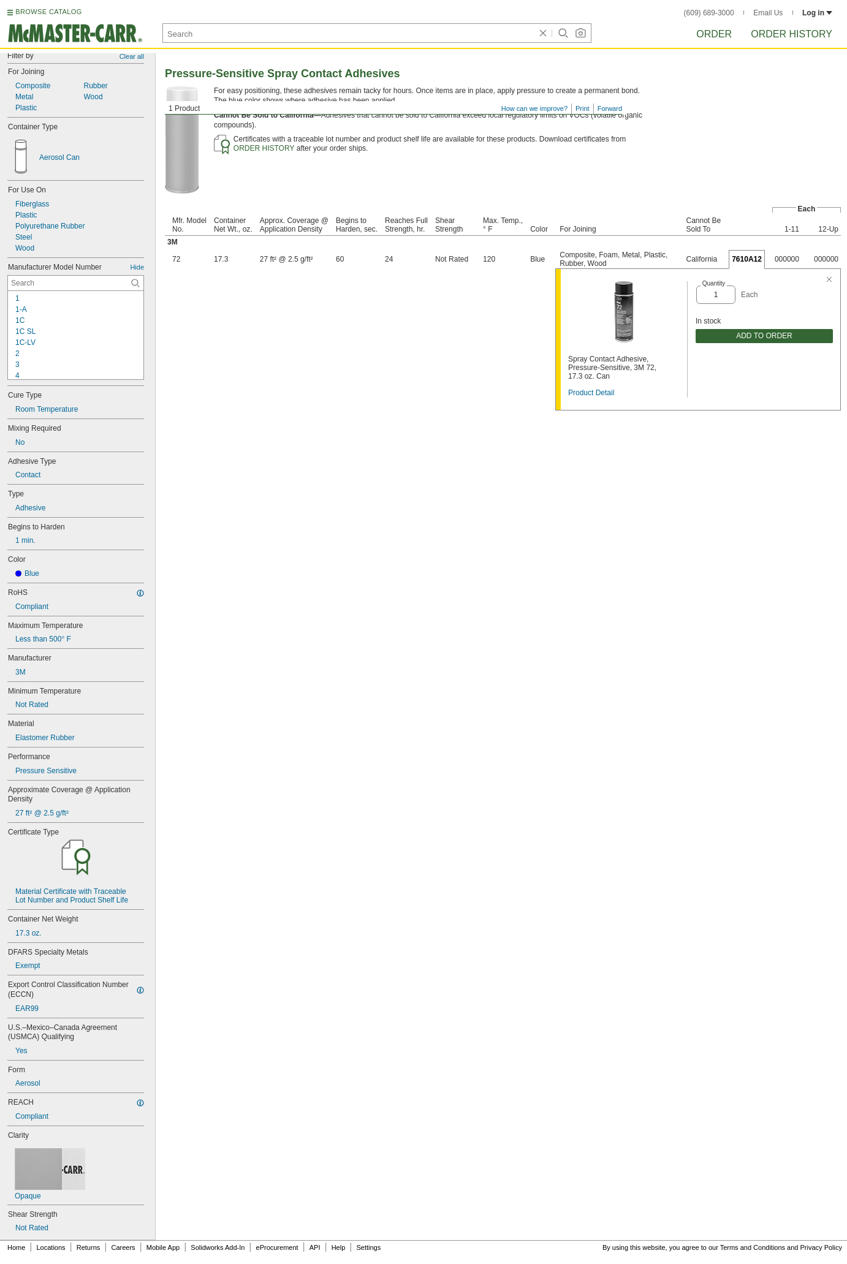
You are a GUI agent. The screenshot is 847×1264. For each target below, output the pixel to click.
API (315, 1247)
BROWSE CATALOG (48, 11)
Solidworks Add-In (218, 1247)
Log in (817, 13)
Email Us (768, 13)
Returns (89, 1247)
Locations (51, 1247)
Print (582, 108)
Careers (123, 1247)
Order (714, 34)
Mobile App (163, 1247)
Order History (791, 34)
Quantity (713, 283)
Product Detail (591, 392)
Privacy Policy (821, 1247)
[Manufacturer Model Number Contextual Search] (75, 283)
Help (339, 1247)
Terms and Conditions (752, 1247)
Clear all (132, 56)
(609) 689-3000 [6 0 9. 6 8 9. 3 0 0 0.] (709, 13)
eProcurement (277, 1247)
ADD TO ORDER (764, 335)
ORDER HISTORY (264, 148)
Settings (368, 1247)
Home (16, 1247)
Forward (610, 108)
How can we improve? (534, 108)
